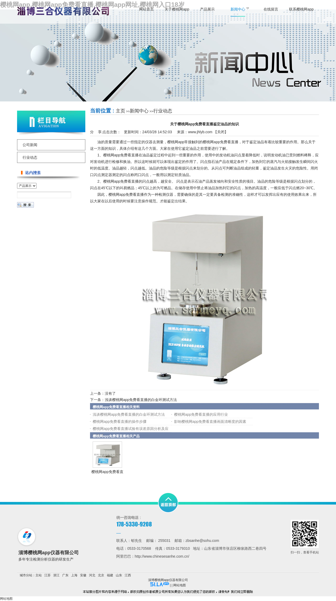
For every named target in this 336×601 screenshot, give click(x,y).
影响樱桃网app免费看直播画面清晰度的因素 (210, 421)
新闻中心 (139, 111)
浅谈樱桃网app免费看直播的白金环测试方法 (141, 400)
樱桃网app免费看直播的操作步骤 (119, 421)
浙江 (56, 575)
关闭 (220, 132)
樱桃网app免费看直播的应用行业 (201, 414)
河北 (92, 575)
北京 (101, 575)
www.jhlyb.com (200, 132)
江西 (128, 575)
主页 (120, 111)
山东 (119, 575)
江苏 (47, 575)
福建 (110, 575)
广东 (65, 575)
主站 (38, 575)
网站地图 (179, 585)
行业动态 (162, 111)
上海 (74, 575)
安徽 (83, 575)
